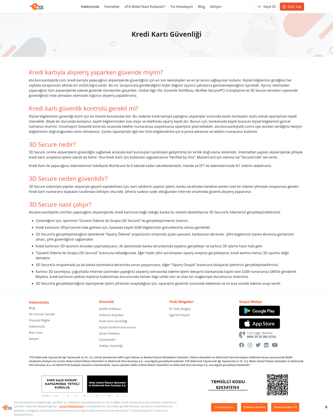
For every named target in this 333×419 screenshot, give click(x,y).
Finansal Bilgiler (40, 320)
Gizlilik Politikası (110, 309)
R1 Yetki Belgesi (180, 309)
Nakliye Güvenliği (111, 346)
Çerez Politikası (109, 333)
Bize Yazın (36, 333)
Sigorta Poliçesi (179, 315)
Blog (201, 6)
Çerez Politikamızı (71, 406)
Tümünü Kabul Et (285, 407)
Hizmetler (112, 6)
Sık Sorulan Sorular (42, 314)
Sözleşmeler (107, 340)
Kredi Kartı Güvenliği (113, 321)
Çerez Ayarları (224, 407)
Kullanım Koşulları (111, 315)
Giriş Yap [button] (292, 6)
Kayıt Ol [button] (266, 6)
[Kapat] (326, 407)
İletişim (216, 6)
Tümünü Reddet (254, 407)
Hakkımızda (90, 6)
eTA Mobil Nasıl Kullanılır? (145, 6)
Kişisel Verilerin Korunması (117, 327)
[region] (166, 407)
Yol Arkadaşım (181, 6)
